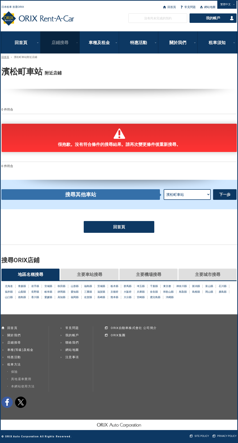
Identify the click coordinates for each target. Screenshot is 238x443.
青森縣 (22, 286)
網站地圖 (209, 7)
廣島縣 (222, 291)
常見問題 (190, 7)
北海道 (9, 286)
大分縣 (127, 297)
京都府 (114, 291)
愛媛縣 (48, 297)
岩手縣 (35, 286)
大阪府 (127, 291)
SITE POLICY (201, 436)
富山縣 (209, 286)
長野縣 (35, 291)
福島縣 (88, 286)
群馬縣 (127, 286)
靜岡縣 (61, 291)
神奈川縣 (181, 286)
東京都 (167, 286)
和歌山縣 (168, 291)
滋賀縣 (101, 291)
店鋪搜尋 (60, 42)
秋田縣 (61, 286)
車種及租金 (99, 42)
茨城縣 (101, 286)
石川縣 (222, 286)
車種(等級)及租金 (20, 350)
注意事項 (72, 357)
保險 (14, 371)
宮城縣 (48, 286)
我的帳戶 (213, 18)
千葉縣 (154, 286)
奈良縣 (154, 291)
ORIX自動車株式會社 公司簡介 (134, 328)
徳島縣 (22, 297)
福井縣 (9, 291)
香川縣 (35, 297)
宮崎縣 (141, 297)
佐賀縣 (88, 297)
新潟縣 (196, 286)
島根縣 (196, 291)
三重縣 (88, 291)
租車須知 (217, 42)
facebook (7, 402)
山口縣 (9, 297)
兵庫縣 (141, 291)
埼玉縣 (141, 286)
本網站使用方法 (23, 386)
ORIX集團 (118, 335)
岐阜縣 (48, 291)
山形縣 (75, 286)
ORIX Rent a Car (37, 18)
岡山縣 (209, 291)
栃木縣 (114, 286)
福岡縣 (75, 297)
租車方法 (14, 364)
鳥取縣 (183, 291)
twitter (20, 402)
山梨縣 (22, 291)
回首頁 (171, 7)
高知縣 (61, 297)
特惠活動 (138, 42)
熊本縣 (114, 297)
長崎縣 (101, 297)
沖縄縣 (170, 297)
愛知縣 (75, 291)
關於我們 (177, 42)
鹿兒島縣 (155, 297)
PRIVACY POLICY (227, 436)
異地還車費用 (21, 379)
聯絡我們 (72, 342)
